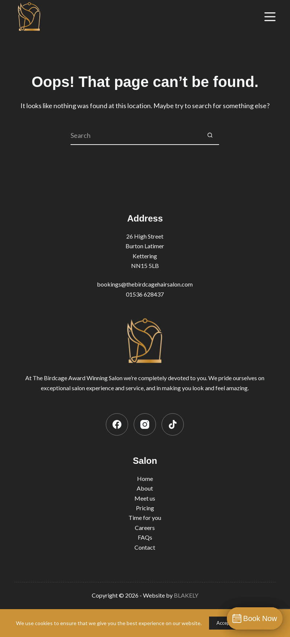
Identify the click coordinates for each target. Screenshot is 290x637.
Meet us (144, 498)
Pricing (145, 507)
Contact (144, 547)
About (145, 488)
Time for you (144, 517)
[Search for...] (136, 135)
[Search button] (210, 135)
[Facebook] (117, 424)
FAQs (145, 537)
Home (145, 478)
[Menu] (270, 16)
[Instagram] (145, 424)
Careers (145, 527)
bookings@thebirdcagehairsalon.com (145, 284)
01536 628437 (145, 294)
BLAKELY (186, 595)
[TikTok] (173, 424)
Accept (224, 623)
